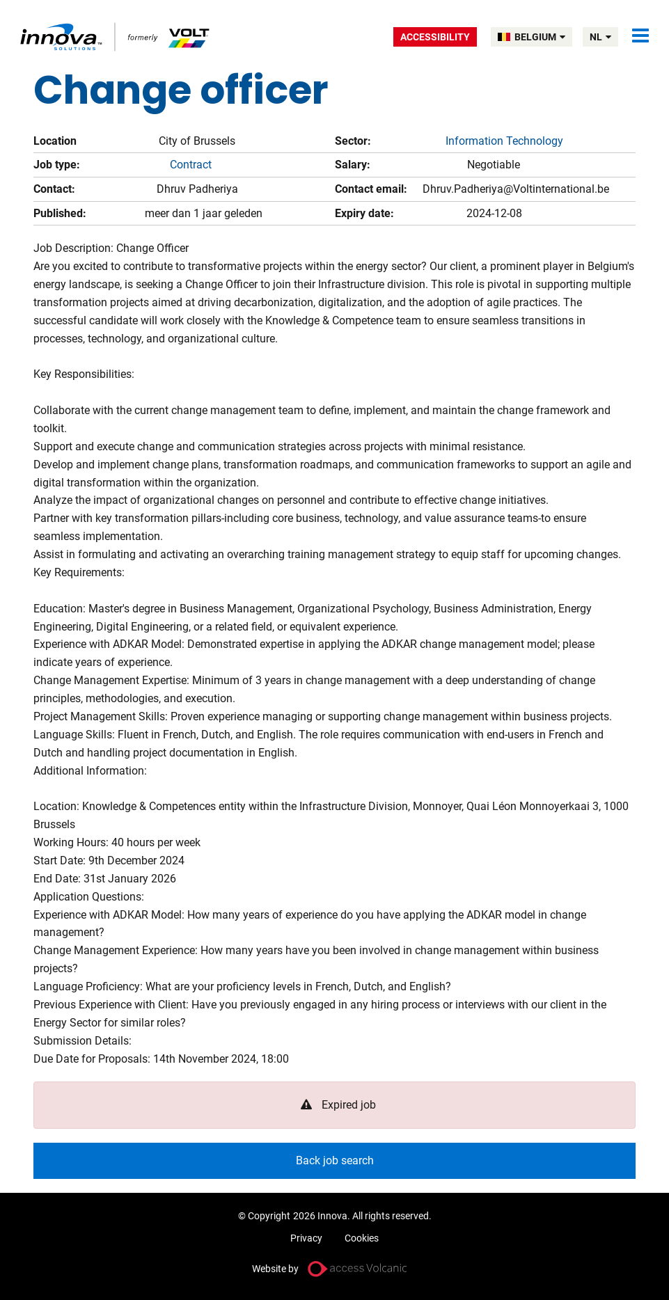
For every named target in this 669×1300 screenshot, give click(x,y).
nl (600, 36)
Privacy (306, 1238)
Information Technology (504, 141)
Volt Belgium (116, 36)
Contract (191, 164)
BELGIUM (539, 36)
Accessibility (435, 36)
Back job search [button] (335, 1160)
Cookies (362, 1238)
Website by (275, 1268)
